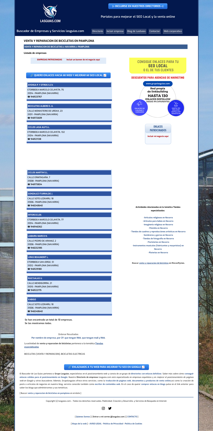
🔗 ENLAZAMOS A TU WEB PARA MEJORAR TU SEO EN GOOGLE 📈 (106, 367)
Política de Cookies (133, 423)
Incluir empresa (115, 31)
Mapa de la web (79, 423)
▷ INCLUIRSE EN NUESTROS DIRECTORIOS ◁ (137, 6)
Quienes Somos (83, 416)
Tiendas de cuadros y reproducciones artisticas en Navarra (158, 231)
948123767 (36, 96)
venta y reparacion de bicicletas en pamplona (49, 393)
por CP (60, 337)
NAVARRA (70, 46)
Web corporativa (173, 31)
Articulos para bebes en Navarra (158, 221)
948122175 (36, 290)
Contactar (154, 31)
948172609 (36, 117)
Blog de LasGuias (136, 31)
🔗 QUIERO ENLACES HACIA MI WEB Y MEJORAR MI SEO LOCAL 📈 (68, 75)
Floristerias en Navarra (158, 242)
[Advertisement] (68, 156)
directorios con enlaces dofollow (146, 373)
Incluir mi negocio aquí (158, 136)
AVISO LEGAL (96, 423)
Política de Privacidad (113, 423)
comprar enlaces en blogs (153, 384)
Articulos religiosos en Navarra (158, 217)
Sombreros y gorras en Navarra (158, 235)
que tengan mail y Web (93, 337)
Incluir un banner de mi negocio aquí (83, 59)
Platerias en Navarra (158, 252)
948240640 (37, 205)
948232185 (36, 247)
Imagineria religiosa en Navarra (158, 224)
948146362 (36, 226)
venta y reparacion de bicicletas (154, 263)
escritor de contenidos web (107, 384)
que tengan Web (73, 337)
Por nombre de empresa (43, 337)
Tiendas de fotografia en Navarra (158, 238)
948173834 (36, 184)
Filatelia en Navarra (158, 228)
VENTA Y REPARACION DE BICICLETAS (43, 46)
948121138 (36, 139)
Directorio (97, 31)
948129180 (36, 269)
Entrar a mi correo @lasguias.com (108, 416)
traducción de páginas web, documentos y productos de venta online (138, 380)
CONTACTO (132, 416)
